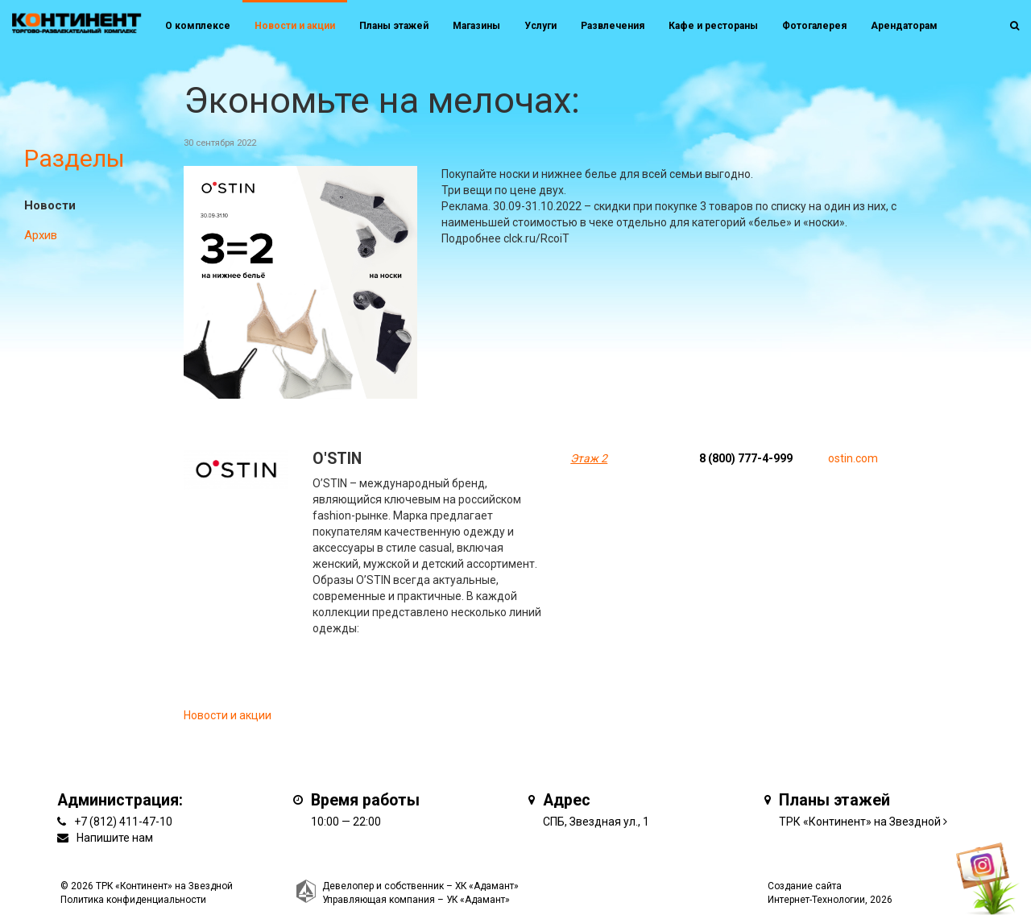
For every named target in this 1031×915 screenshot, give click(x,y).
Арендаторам (904, 25)
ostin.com (853, 458)
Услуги (540, 25)
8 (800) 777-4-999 (746, 458)
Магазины (476, 25)
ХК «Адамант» (487, 886)
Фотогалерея (814, 25)
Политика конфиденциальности (133, 899)
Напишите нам (115, 837)
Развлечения (612, 25)
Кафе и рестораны (713, 25)
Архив (40, 235)
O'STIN (337, 458)
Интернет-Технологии (816, 899)
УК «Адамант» (478, 899)
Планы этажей (394, 25)
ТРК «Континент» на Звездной (860, 821)
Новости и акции (295, 25)
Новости (50, 205)
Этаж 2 (588, 458)
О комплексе (197, 25)
